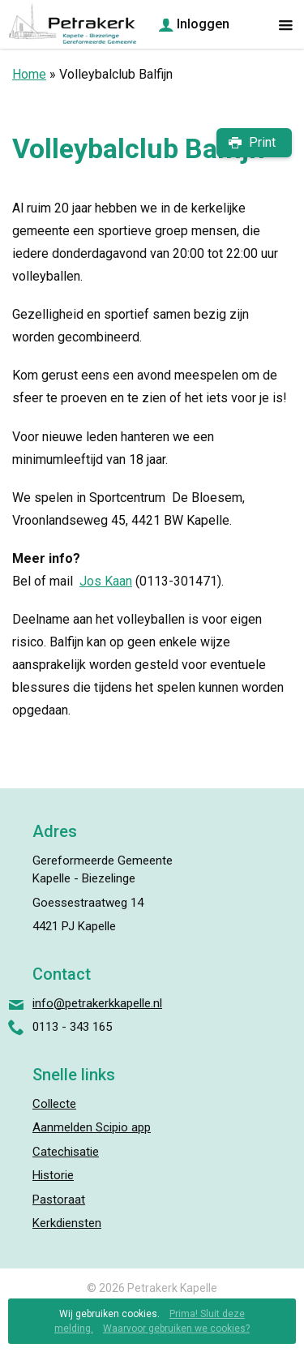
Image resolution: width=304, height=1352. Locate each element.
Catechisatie (65, 1151)
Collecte (54, 1104)
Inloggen (203, 24)
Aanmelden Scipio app (91, 1127)
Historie (53, 1175)
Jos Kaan (105, 581)
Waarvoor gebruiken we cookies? (176, 1328)
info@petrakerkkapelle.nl (97, 1003)
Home (29, 74)
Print (262, 142)
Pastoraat (58, 1199)
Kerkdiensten (66, 1223)
